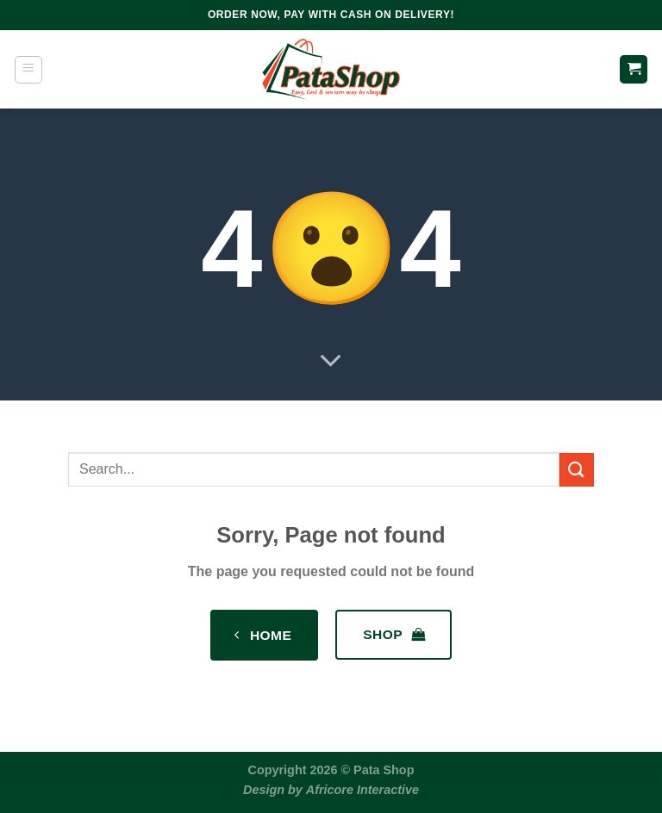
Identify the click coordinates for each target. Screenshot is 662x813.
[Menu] (28, 70)
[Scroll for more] (331, 361)
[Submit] (576, 470)
